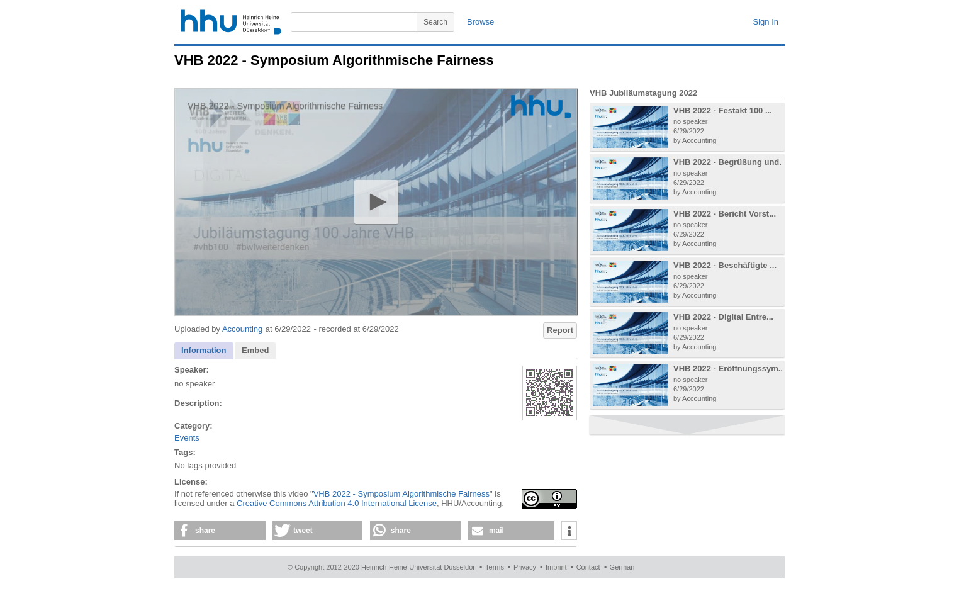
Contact (588, 567)
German (622, 567)
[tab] (203, 350)
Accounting (242, 329)
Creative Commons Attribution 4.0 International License (337, 503)
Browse (480, 21)
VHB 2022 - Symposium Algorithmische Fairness (401, 493)
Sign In (765, 21)
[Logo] (541, 106)
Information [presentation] (204, 350)
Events (186, 437)
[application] (376, 202)
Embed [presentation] (255, 350)
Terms (494, 567)
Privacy (524, 567)
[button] (376, 201)
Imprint (556, 567)
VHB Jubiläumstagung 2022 (643, 93)
